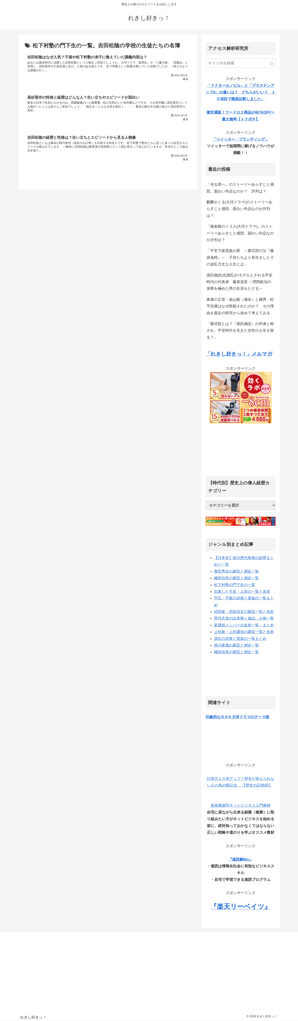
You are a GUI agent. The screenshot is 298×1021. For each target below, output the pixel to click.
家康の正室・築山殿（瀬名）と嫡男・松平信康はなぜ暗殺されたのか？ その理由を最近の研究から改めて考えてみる (240, 306)
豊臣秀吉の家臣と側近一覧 (236, 571)
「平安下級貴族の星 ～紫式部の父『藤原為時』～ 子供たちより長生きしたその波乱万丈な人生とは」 (240, 257)
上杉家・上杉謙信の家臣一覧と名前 (244, 632)
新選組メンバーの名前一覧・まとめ (244, 625)
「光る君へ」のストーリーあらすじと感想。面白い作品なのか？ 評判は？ (240, 187)
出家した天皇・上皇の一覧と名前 (242, 591)
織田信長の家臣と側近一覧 (236, 578)
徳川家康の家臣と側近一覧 (236, 645)
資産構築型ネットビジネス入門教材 (241, 805)
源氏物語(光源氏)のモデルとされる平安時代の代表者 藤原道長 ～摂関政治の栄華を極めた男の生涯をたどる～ (239, 282)
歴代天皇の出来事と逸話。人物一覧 (244, 618)
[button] (272, 64)
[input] (241, 63)
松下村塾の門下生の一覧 (234, 585)
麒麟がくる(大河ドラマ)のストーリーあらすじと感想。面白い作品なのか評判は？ (239, 209)
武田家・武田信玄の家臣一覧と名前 (244, 612)
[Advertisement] (241, 448)
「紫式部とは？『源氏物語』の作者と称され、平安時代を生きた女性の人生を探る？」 (240, 330)
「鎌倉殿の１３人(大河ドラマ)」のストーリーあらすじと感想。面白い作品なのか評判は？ (240, 233)
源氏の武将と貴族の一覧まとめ (240, 639)
